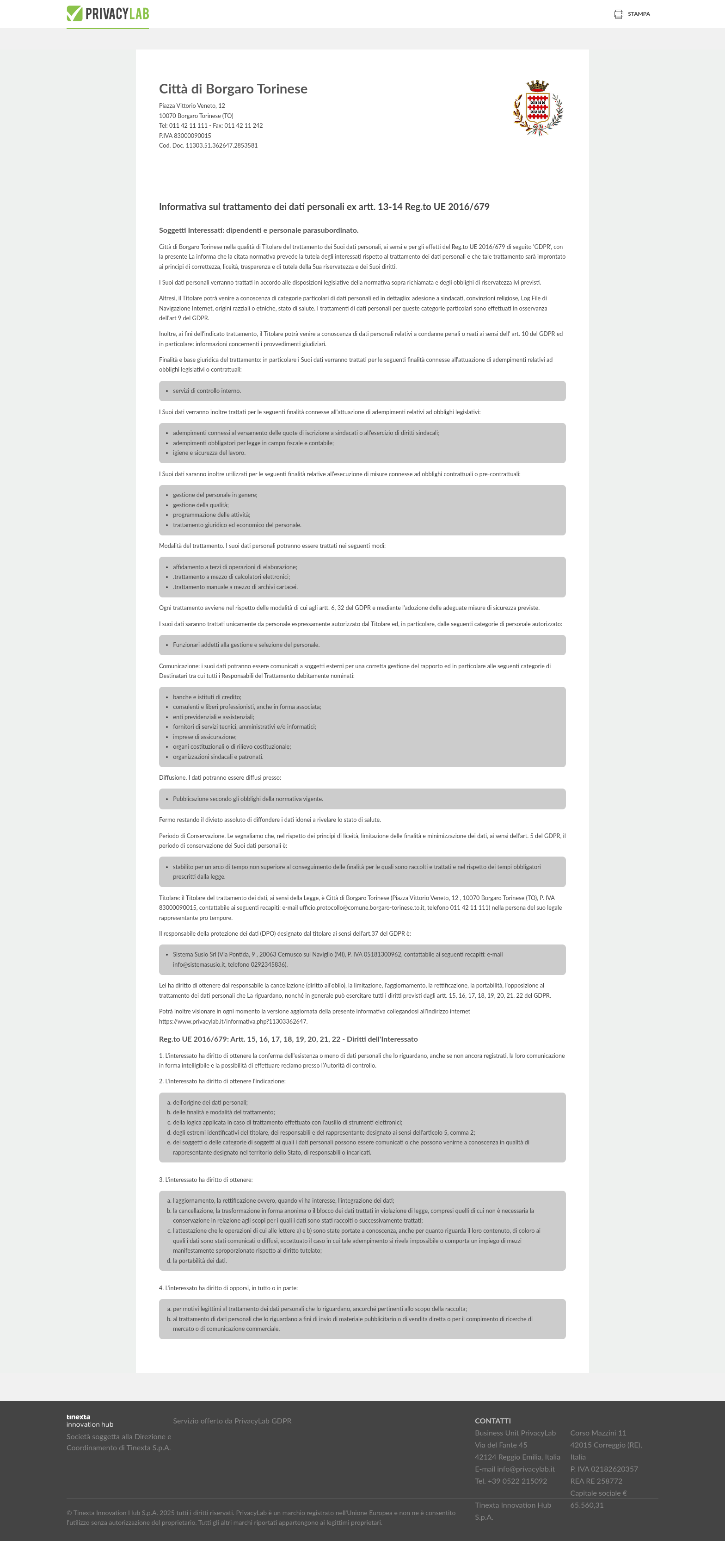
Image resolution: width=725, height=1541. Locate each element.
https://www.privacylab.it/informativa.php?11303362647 (233, 1021)
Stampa (632, 13)
